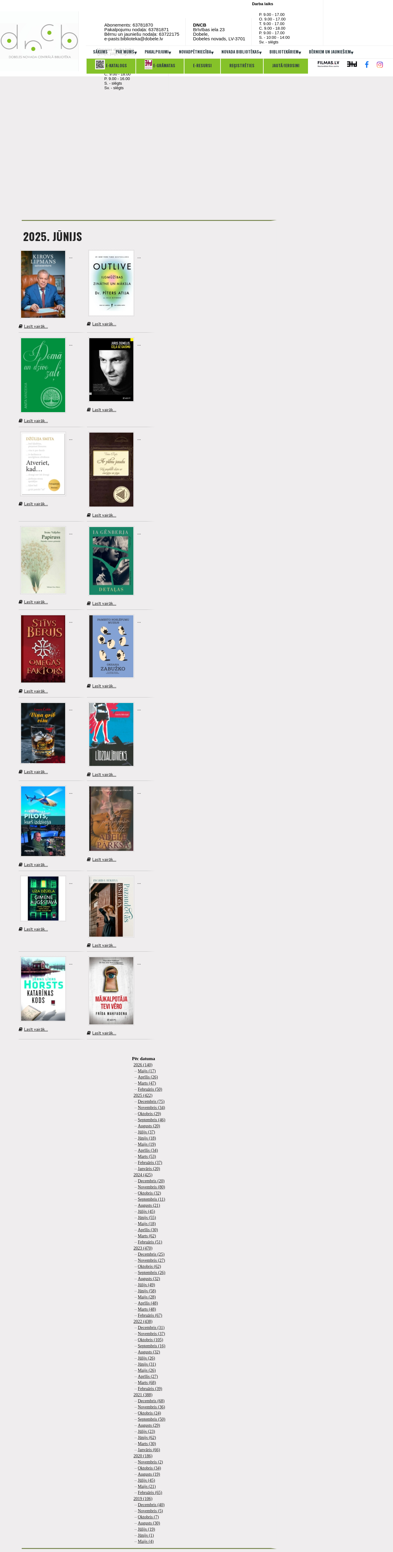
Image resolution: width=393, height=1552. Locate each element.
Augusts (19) (149, 1474)
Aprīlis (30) (148, 1230)
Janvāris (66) (149, 1450)
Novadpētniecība (196, 52)
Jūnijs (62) (147, 1437)
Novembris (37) (151, 1333)
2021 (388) (143, 1395)
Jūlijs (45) (146, 1211)
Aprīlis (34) (148, 1150)
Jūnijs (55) (147, 1217)
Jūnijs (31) (147, 1364)
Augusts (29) (149, 1425)
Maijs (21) (147, 1486)
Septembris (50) (151, 1419)
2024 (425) (143, 1175)
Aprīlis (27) (148, 1376)
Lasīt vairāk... (33, 326)
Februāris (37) (150, 1162)
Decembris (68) (151, 1401)
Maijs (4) (146, 1541)
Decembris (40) (151, 1505)
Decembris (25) (151, 1254)
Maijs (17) (147, 1071)
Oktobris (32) (149, 1193)
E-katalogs (111, 64)
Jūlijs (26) (146, 1358)
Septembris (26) (151, 1272)
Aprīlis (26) (148, 1077)
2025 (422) (143, 1095)
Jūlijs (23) (146, 1431)
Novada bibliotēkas (241, 52)
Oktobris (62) (149, 1266)
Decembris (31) (151, 1327)
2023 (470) (143, 1248)
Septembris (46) (151, 1120)
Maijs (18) (147, 1223)
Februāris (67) (150, 1315)
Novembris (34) (151, 1107)
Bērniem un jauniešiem (331, 52)
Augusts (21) (149, 1205)
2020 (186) (143, 1456)
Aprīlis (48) (148, 1303)
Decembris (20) (151, 1181)
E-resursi (202, 65)
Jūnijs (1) (146, 1535)
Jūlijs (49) (146, 1285)
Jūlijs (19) (146, 1529)
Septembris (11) (151, 1199)
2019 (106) (143, 1498)
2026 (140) (143, 1065)
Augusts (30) (149, 1523)
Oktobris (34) (149, 1468)
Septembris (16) (151, 1346)
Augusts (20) (149, 1126)
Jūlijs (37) (146, 1132)
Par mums (126, 52)
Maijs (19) (147, 1144)
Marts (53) (147, 1156)
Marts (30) (147, 1443)
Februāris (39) (150, 1388)
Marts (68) (147, 1382)
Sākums (100, 52)
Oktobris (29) (149, 1113)
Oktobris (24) (149, 1413)
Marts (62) (147, 1236)
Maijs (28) (147, 1297)
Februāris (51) (150, 1242)
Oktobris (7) (148, 1517)
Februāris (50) (150, 1089)
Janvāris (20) (149, 1168)
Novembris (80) (151, 1187)
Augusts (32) (149, 1278)
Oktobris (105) (150, 1340)
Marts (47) (147, 1083)
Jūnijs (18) (147, 1138)
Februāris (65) (150, 1492)
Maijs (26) (147, 1370)
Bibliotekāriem (285, 52)
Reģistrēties (241, 65)
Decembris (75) (151, 1101)
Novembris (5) (150, 1511)
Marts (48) (147, 1309)
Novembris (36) (151, 1407)
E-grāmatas (160, 64)
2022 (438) (143, 1321)
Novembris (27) (151, 1260)
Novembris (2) (150, 1462)
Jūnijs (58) (147, 1291)
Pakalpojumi (158, 52)
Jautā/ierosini (285, 65)
